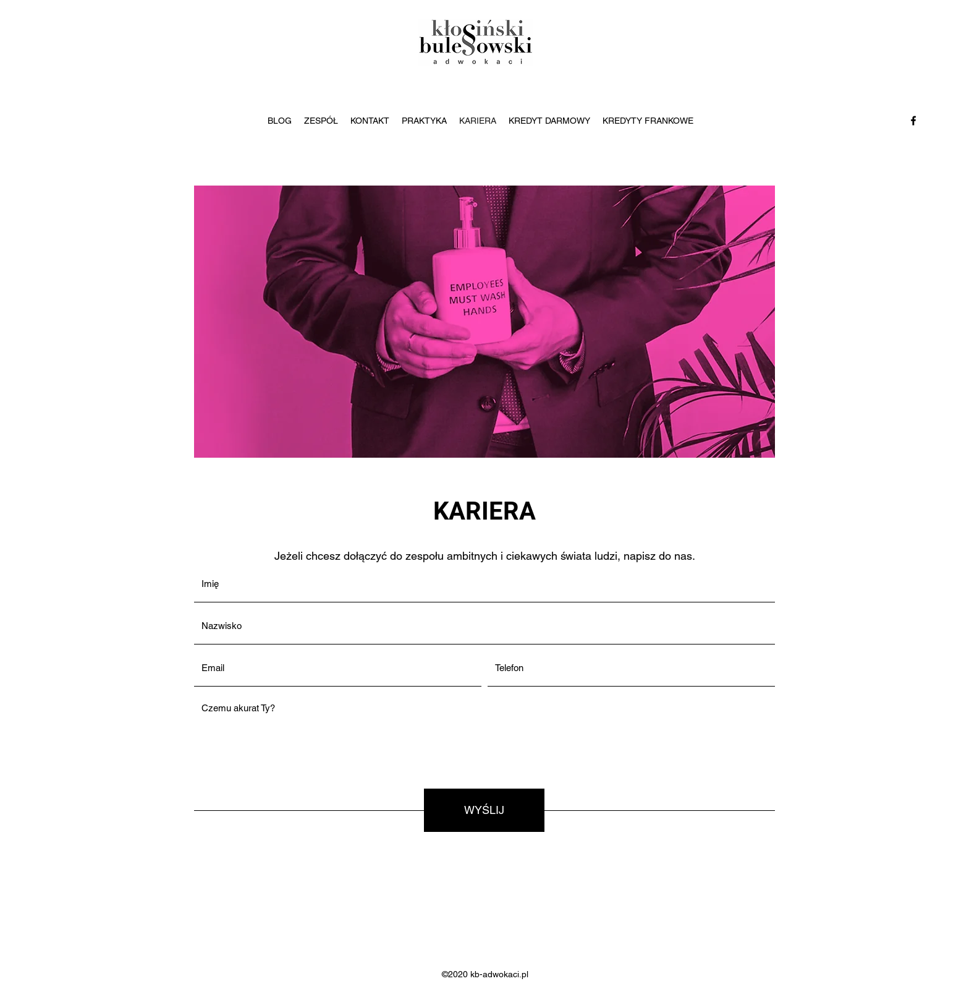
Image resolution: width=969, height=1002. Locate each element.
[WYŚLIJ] (484, 810)
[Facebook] (913, 120)
